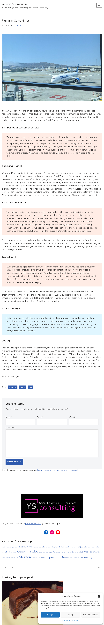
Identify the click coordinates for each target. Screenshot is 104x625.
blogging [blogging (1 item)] (35, 547)
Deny (70, 615)
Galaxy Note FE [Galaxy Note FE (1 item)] (55, 547)
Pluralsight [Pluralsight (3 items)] (21, 552)
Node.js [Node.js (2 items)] (9, 552)
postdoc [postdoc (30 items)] (32, 551)
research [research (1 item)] (64, 552)
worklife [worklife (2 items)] (83, 558)
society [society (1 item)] (16, 558)
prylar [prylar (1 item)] (50, 552)
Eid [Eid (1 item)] (44, 547)
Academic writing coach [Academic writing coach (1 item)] (9, 547)
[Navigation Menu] (99, 5)
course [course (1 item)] (41, 547)
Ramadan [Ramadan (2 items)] (57, 552)
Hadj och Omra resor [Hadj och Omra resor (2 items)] (68, 547)
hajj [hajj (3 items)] (79, 547)
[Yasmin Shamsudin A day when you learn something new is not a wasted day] (25, 5)
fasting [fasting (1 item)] (48, 547)
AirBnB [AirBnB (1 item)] (19, 547)
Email (40, 417)
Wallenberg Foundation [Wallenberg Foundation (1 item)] (71, 558)
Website (72, 417)
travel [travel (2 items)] (43, 558)
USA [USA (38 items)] (60, 557)
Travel (18, 25)
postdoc (12, 387)
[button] (99, 596)
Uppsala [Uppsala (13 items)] (50, 557)
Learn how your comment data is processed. (57, 470)
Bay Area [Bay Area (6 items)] (27, 546)
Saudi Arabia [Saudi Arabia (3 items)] (84, 552)
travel (22, 387)
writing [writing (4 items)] (89, 557)
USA (30, 387)
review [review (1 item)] (69, 552)
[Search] (49, 567)
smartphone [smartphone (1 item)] (10, 558)
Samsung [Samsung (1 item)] (75, 552)
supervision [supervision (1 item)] (36, 558)
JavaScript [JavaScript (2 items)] (85, 547)
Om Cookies (75, 620)
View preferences (90, 615)
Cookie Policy (65, 620)
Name (9, 417)
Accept (50, 615)
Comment (11, 427)
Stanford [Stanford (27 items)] (25, 557)
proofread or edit (33, 523)
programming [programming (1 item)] (43, 552)
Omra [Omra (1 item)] (14, 552)
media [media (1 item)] (92, 547)
